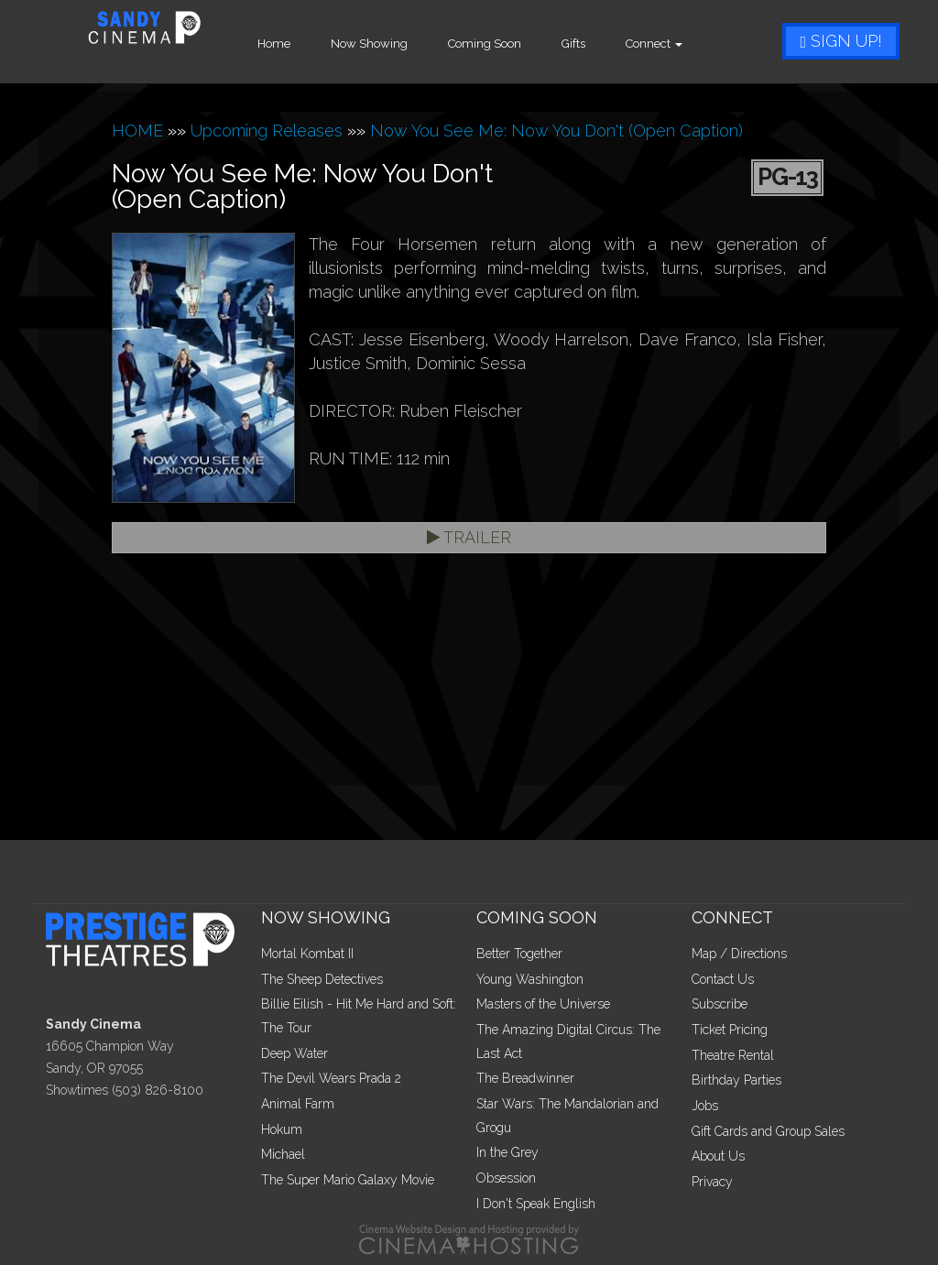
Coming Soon (517, 43)
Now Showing (402, 43)
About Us (718, 1156)
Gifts (606, 43)
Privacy (712, 1181)
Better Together (519, 953)
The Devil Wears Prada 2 (331, 1078)
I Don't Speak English (535, 1203)
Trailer (469, 537)
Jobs (705, 1105)
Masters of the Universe (543, 1004)
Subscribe (719, 1004)
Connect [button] (687, 43)
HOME (137, 130)
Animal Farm (297, 1103)
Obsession (506, 1178)
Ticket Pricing (730, 1029)
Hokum (281, 1129)
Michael (283, 1154)
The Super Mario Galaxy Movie (347, 1179)
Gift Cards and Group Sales (768, 1131)
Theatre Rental (733, 1055)
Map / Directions (739, 953)
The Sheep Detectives (322, 979)
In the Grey (507, 1152)
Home (306, 43)
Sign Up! (841, 40)
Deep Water (294, 1053)
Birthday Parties (736, 1080)
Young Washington (530, 979)
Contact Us (723, 979)
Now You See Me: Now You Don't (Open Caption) (556, 130)
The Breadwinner (525, 1078)
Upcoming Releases (267, 130)
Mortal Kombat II (307, 953)
